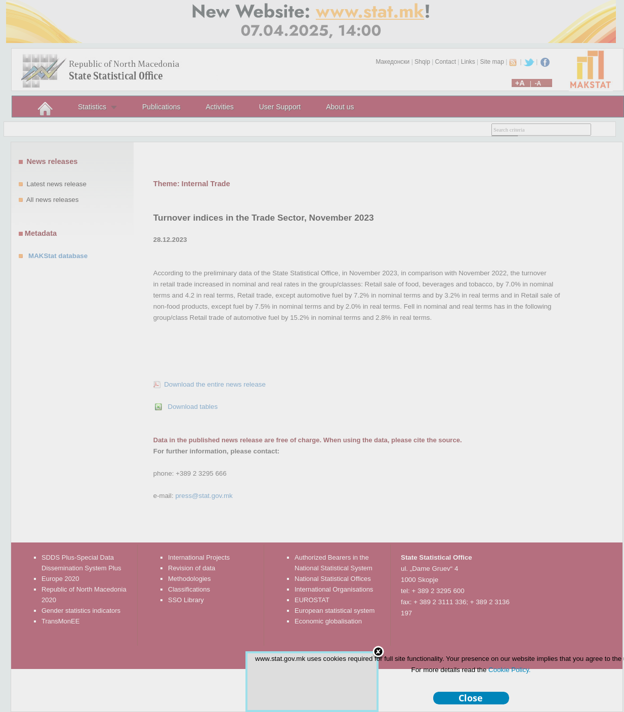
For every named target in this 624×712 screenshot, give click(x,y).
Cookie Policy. (509, 670)
